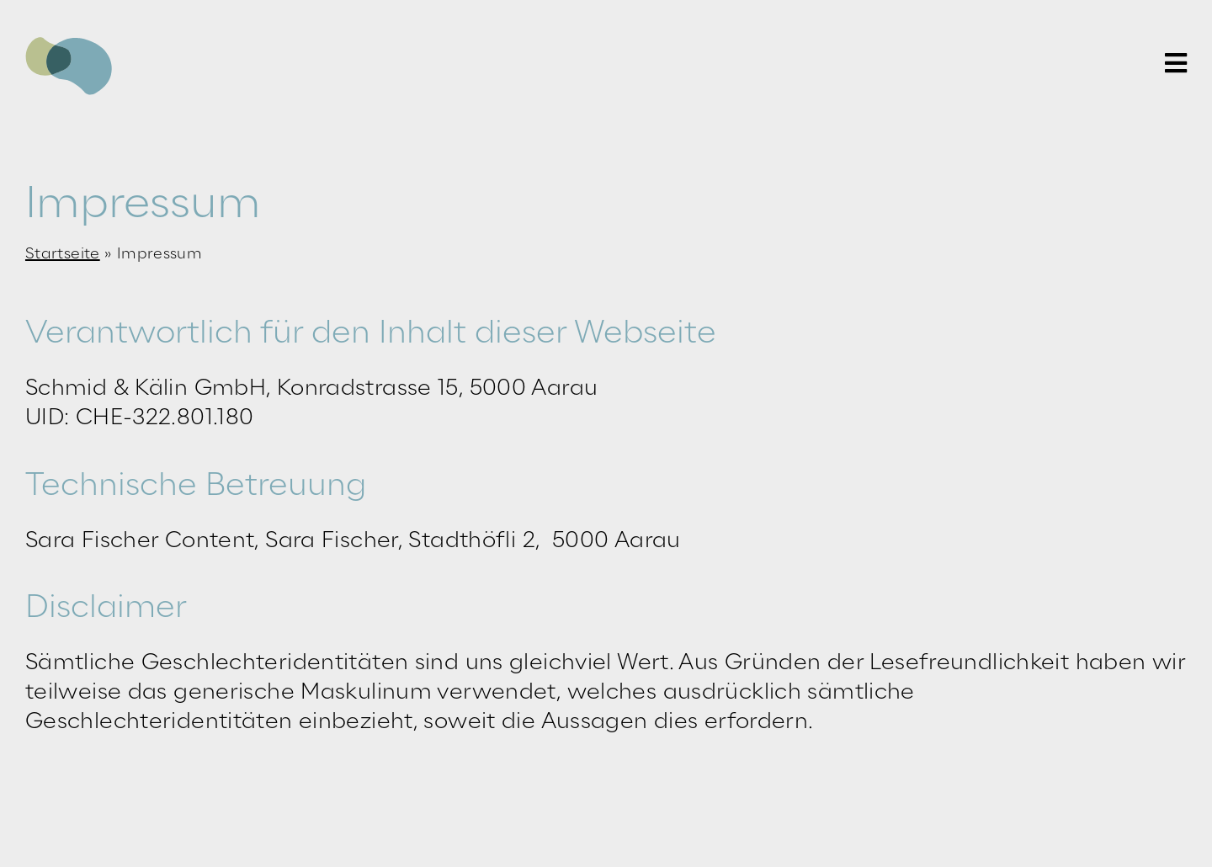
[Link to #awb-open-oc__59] (1176, 63)
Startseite (62, 254)
